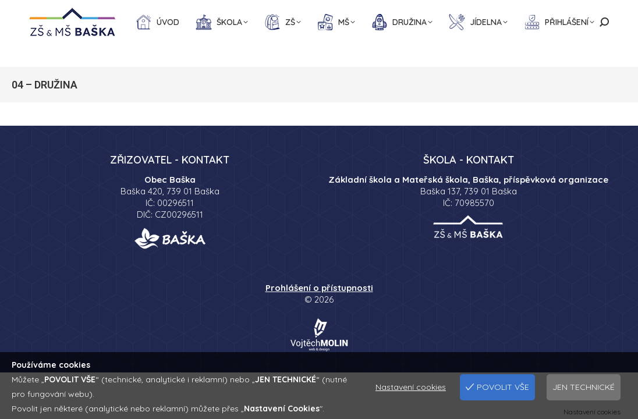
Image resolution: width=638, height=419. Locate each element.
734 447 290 (120, 11)
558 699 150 (55, 11)
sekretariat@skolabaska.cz (210, 11)
